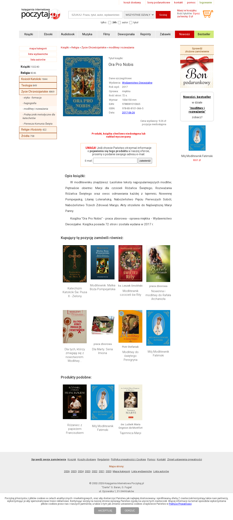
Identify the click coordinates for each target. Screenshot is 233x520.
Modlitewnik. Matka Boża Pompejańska (102, 287)
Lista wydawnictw (141, 471)
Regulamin (103, 459)
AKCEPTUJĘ (105, 510)
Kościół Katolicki (31, 79)
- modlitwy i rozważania (35, 108)
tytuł (135, 22)
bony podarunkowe (159, 2)
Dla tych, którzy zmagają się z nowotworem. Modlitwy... (75, 355)
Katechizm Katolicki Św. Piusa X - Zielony (75, 292)
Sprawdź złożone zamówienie (197, 50)
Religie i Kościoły (31, 129)
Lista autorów (161, 471)
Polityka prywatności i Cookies (128, 459)
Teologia (26, 85)
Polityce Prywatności (180, 503)
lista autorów (38, 59)
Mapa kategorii (121, 471)
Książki (25, 66)
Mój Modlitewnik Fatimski (158, 353)
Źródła (25, 136)
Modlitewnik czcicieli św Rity (130, 293)
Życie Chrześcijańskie (34, 91)
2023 (87, 471)
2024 (80, 471)
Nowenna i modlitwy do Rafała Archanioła (158, 295)
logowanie (206, 2)
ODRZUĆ (130, 510)
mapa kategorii (38, 48)
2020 (108, 471)
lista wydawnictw (38, 54)
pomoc (191, 2)
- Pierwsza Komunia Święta (37, 123)
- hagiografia (29, 103)
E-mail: (88, 160)
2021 (101, 471)
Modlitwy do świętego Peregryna (130, 356)
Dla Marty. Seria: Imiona (102, 351)
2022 (94, 471)
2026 (67, 471)
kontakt (178, 2)
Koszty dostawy (87, 459)
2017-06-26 (128, 112)
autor (125, 22)
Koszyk (72, 459)
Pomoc (151, 459)
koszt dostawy (132, 2)
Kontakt (161, 459)
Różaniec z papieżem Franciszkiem (75, 429)
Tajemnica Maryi (130, 433)
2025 (74, 471)
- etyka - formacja (32, 97)
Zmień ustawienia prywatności (184, 459)
